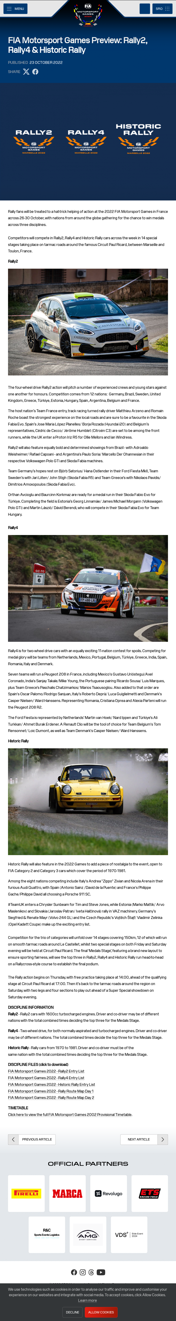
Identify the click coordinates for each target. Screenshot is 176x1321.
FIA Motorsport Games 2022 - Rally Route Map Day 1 (51, 1091)
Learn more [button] (87, 1300)
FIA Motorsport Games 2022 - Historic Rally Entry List (51, 1084)
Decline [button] (72, 1312)
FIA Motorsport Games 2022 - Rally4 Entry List (46, 1078)
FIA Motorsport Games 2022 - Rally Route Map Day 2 (51, 1097)
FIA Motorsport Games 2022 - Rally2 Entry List (46, 1071)
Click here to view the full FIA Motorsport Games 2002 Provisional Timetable (70, 1114)
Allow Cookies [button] (101, 1312)
